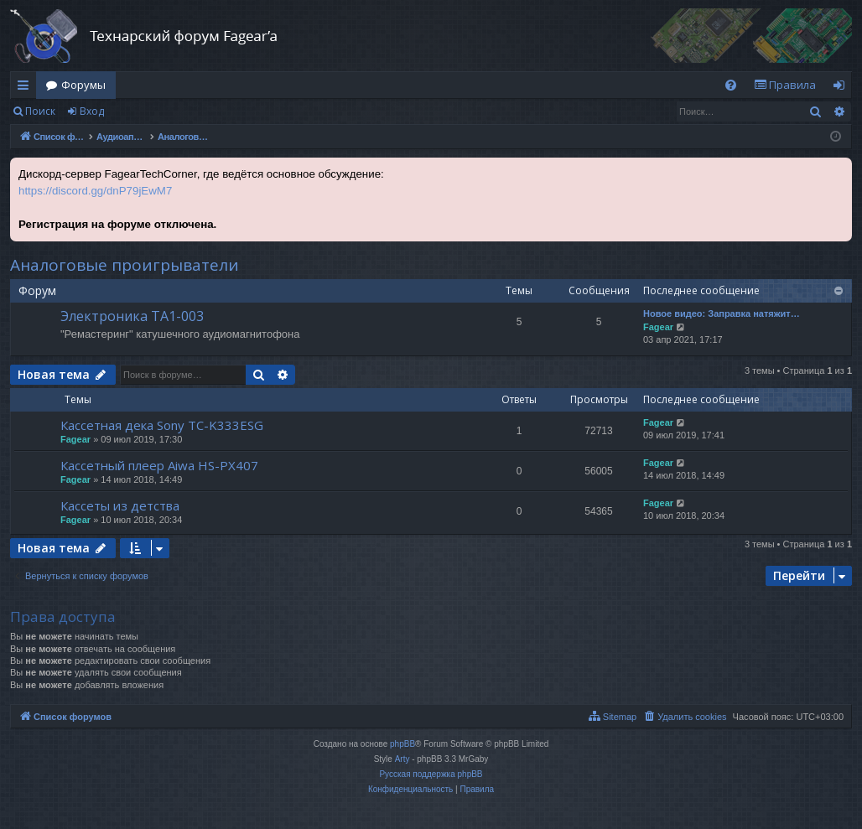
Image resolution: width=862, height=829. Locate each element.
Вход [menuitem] (842, 88)
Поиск (40, 111)
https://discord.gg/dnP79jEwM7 (95, 190)
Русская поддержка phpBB (430, 774)
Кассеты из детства (119, 505)
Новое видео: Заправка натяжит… (721, 313)
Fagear (658, 327)
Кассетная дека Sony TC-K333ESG (161, 425)
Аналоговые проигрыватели (124, 265)
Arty (402, 759)
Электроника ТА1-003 (132, 316)
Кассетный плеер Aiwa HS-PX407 (159, 465)
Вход (92, 111)
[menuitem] (731, 85)
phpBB (402, 744)
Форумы (83, 84)
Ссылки (26, 88)
